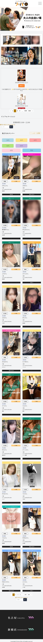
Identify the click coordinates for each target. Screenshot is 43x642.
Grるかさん (5, 493)
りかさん (25, 493)
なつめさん (25, 361)
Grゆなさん (26, 538)
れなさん (4, 449)
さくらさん (25, 449)
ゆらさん (25, 317)
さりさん (4, 405)
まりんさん (25, 273)
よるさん (4, 273)
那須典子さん (5, 229)
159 (25, 594)
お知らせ (21, 85)
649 (26, 111)
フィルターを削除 (35, 133)
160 (29, 594)
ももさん (25, 405)
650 (29, 111)
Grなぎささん (26, 229)
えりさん (25, 582)
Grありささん (5, 582)
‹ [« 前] (10, 111)
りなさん (4, 538)
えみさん (4, 317)
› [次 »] (32, 111)
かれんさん (5, 185)
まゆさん (25, 185)
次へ (11, 126)
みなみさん (5, 361)
